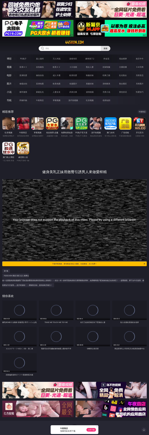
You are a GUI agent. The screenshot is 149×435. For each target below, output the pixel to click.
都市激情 (23, 92)
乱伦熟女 (123, 75)
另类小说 (106, 92)
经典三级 (106, 75)
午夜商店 (40, 100)
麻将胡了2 (89, 58)
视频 (9, 67)
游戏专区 (73, 58)
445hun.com (74, 42)
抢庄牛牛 (140, 58)
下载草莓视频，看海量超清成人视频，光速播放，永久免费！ (99, 263)
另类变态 (140, 75)
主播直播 (123, 67)
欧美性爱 (73, 75)
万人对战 (56, 58)
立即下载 (91, 430)
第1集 (6, 271)
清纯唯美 (106, 83)
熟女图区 (123, 83)
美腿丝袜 (90, 83)
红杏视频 (90, 100)
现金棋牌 (123, 58)
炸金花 (106, 58)
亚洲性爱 (23, 75)
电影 (9, 75)
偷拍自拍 (40, 75)
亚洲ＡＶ (23, 67)
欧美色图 (56, 83)
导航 (9, 100)
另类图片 (140, 83)
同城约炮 (23, 100)
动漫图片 (73, 83)
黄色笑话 (123, 92)
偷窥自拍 (23, 83)
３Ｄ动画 (73, 67)
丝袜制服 (106, 67)
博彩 (9, 58)
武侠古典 (73, 92)
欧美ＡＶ (56, 67)
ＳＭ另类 (140, 67)
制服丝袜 (90, 75)
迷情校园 (90, 92)
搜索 (105, 48)
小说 (9, 92)
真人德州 (40, 58)
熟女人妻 (90, 67)
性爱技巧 (140, 92)
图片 (9, 83)
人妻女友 (56, 92)
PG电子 (23, 58)
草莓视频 (56, 100)
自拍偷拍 (40, 67)
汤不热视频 (73, 100)
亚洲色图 (40, 83)
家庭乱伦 (40, 92)
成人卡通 (56, 75)
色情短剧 (106, 100)
